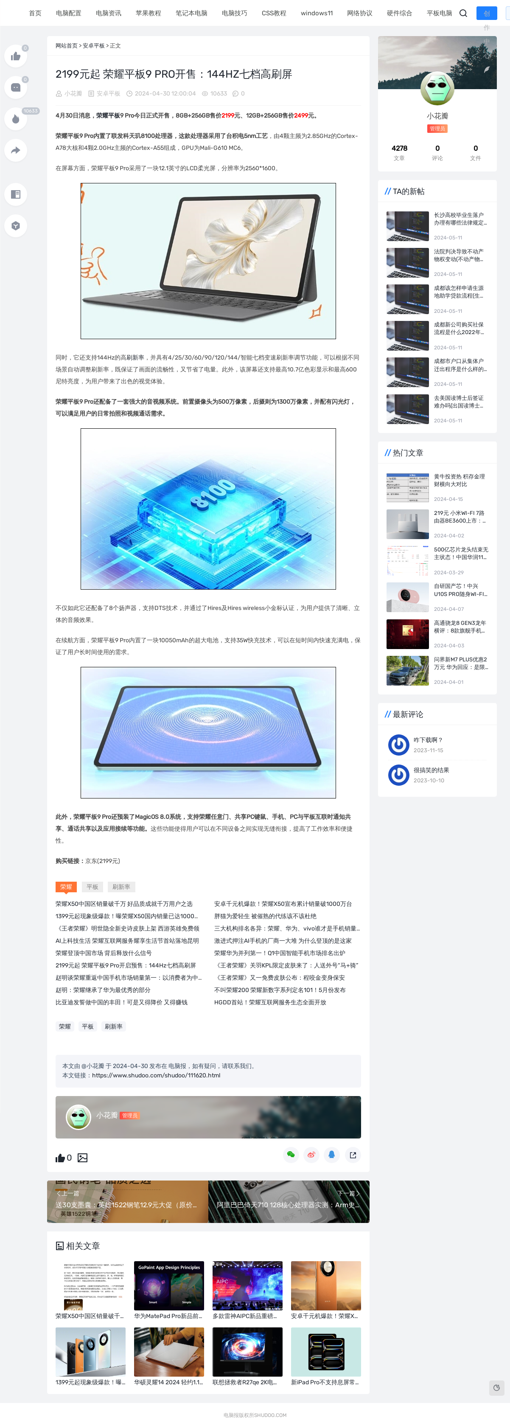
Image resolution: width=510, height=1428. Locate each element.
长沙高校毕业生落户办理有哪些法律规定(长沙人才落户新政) (459, 219)
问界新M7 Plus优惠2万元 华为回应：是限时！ (460, 663)
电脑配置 (68, 13)
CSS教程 (273, 13)
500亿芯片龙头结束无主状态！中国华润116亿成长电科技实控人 (461, 553)
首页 (34, 13)
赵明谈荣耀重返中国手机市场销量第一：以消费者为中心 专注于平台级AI (151, 977)
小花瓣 (73, 93)
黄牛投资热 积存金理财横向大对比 (459, 480)
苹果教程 (147, 13)
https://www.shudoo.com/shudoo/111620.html (156, 1075)
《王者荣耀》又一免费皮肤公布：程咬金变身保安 (279, 977)
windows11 (316, 13)
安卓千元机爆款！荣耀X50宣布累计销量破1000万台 (283, 904)
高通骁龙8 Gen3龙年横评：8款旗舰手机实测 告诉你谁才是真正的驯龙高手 (460, 627)
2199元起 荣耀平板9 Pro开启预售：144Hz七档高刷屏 (126, 965)
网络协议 (359, 13)
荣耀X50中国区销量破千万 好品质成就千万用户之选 (124, 904)
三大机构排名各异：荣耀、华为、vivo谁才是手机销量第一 (291, 928)
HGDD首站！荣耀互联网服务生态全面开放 (270, 1002)
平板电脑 (438, 13)
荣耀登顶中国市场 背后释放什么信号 (104, 953)
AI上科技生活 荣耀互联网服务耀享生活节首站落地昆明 (127, 941)
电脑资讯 (107, 13)
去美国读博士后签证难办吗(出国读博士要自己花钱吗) (459, 402)
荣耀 (102, 115)
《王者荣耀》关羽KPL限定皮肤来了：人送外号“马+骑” (286, 965)
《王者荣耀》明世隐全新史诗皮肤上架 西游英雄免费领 (127, 928)
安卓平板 (94, 45)
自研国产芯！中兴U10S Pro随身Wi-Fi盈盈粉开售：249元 (459, 590)
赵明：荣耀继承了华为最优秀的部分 (103, 990)
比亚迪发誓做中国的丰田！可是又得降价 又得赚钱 (122, 1002)
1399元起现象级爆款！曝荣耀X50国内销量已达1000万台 (131, 916)
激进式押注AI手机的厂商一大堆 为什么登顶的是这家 (283, 941)
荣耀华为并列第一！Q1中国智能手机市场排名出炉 (279, 953)
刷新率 (135, 357)
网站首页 (67, 45)
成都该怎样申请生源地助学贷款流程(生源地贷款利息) (459, 292)
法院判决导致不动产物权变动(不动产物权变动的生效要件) (459, 255)
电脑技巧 (234, 13)
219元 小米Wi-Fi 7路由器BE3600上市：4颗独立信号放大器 (460, 517)
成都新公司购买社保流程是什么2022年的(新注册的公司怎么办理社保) (460, 328)
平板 (114, 115)
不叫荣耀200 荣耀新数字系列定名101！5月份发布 (280, 990)
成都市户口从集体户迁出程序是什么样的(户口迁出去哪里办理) (460, 365)
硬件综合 (399, 13)
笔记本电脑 (191, 13)
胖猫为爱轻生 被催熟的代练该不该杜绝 (265, 916)
